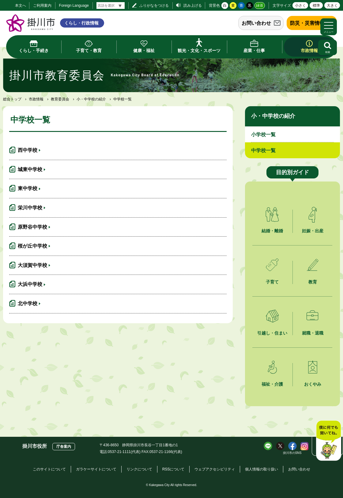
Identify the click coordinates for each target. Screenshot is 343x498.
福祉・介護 (272, 384)
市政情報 (36, 99)
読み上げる (192, 5)
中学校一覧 (263, 150)
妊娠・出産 (312, 230)
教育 (312, 281)
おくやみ (312, 384)
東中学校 (27, 188)
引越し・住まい (272, 333)
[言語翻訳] (110, 5)
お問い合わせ (256, 23)
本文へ (20, 5)
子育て (272, 281)
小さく (300, 5)
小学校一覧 (263, 134)
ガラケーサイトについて (96, 469)
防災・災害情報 (307, 23)
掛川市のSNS (292, 453)
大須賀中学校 (32, 265)
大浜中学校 (30, 284)
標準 (316, 5)
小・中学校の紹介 (91, 99)
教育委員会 (60, 99)
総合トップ (12, 99)
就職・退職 (312, 333)
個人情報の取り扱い (261, 469)
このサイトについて (49, 469)
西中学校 (27, 150)
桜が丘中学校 (32, 246)
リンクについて (139, 469)
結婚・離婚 (272, 230)
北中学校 (27, 303)
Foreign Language (74, 5)
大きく (332, 5)
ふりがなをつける (154, 5)
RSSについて (173, 469)
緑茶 (259, 5)
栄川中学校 (30, 207)
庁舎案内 (63, 446)
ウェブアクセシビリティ (214, 469)
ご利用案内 (42, 5)
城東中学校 (30, 169)
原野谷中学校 (32, 227)
